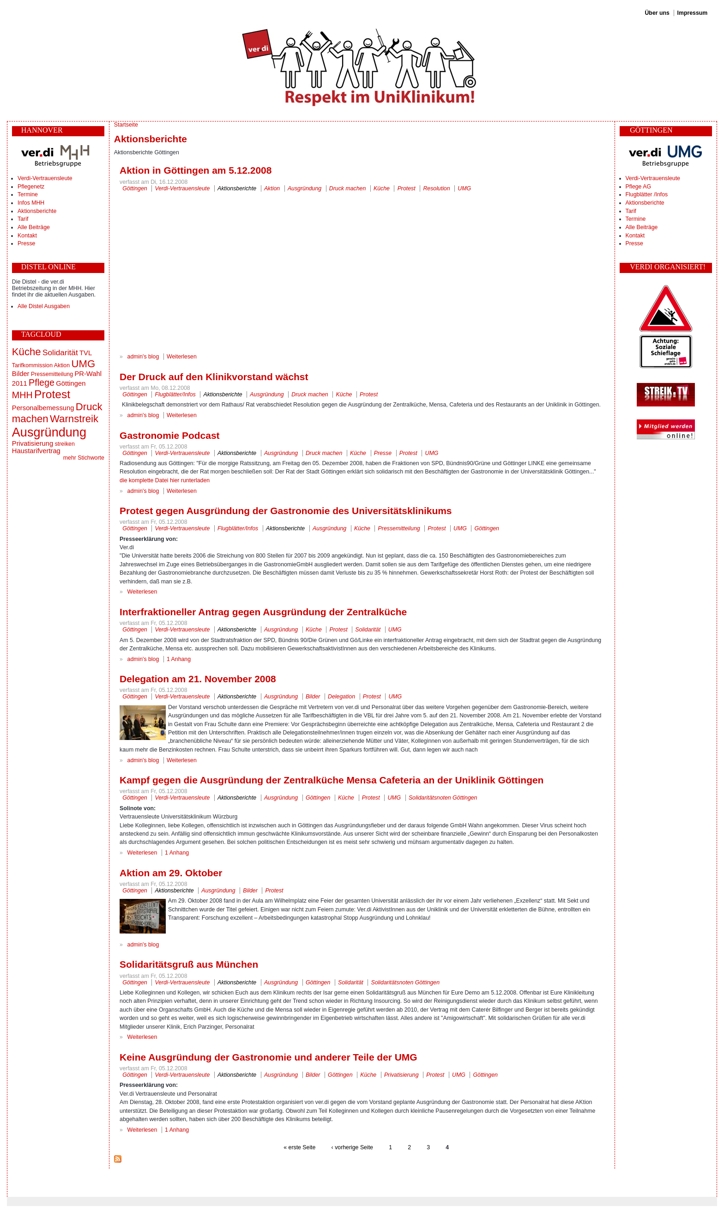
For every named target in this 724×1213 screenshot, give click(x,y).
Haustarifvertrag (36, 451)
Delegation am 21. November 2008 (198, 678)
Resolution (436, 188)
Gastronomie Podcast (169, 435)
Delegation (341, 696)
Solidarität (60, 352)
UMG (83, 364)
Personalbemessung (43, 408)
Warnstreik (74, 419)
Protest (52, 394)
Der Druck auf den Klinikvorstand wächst (214, 376)
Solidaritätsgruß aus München (189, 964)
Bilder (21, 373)
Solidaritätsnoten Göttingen (443, 798)
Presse (26, 243)
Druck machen (347, 188)
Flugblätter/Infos (175, 394)
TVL (85, 353)
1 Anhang (179, 659)
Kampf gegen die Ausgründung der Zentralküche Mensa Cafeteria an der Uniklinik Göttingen (331, 780)
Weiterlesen (182, 356)
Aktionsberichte (37, 211)
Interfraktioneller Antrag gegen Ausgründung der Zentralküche (263, 611)
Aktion (62, 365)
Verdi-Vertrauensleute (45, 178)
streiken (65, 444)
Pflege (41, 382)
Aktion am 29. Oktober (171, 872)
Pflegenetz (31, 186)
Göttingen (70, 383)
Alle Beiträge (34, 227)
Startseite (126, 124)
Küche (26, 352)
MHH (22, 395)
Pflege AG (638, 186)
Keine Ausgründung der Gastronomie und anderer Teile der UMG (268, 1057)
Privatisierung (32, 443)
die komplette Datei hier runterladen (165, 480)
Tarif (23, 219)
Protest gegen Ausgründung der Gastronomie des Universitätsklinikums (286, 510)
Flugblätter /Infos (647, 194)
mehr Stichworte (83, 458)
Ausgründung (49, 432)
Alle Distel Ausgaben (44, 306)
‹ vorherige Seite (352, 1147)
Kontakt (27, 235)
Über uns (657, 13)
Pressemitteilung (52, 374)
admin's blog (143, 356)
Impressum (692, 13)
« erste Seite (299, 1147)
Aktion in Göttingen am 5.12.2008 (196, 170)
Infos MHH (31, 203)
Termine (28, 194)
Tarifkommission (32, 365)
